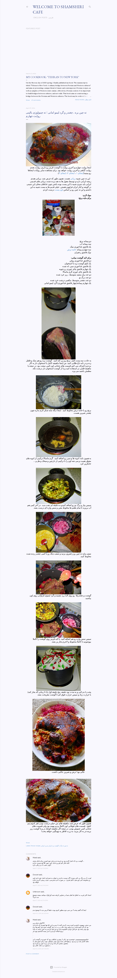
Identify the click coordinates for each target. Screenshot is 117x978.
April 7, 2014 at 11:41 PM (40, 900)
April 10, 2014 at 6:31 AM (40, 913)
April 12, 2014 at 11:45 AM (41, 949)
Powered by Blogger (58, 967)
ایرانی (42, 846)
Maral (35, 858)
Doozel (35, 875)
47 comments (35, 100)
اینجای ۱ (79, 173)
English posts (39, 18)
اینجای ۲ (71, 173)
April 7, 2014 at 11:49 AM (40, 885)
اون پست (59, 190)
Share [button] (28, 100)
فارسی (50, 18)
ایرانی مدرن (48, 846)
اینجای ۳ (62, 173)
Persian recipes (35, 846)
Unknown (36, 892)
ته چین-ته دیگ (64, 846)
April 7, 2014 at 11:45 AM (40, 868)
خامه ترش (71, 249)
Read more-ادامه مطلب (83, 99)
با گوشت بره (55, 846)
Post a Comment (32, 954)
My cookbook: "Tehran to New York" (52, 77)
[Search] (89, 6)
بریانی (73, 178)
